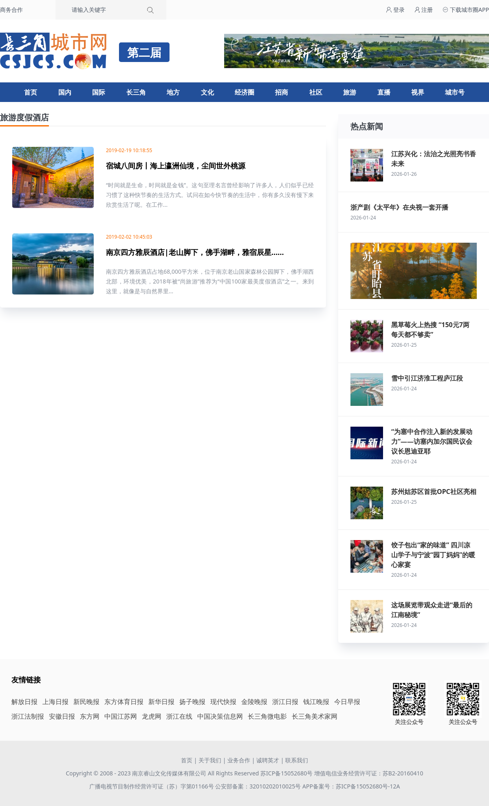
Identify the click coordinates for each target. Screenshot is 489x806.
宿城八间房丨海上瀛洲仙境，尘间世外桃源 (175, 165)
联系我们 (296, 760)
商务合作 (11, 9)
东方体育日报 (123, 701)
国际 (98, 92)
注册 (423, 9)
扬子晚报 (192, 701)
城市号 (455, 92)
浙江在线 (179, 716)
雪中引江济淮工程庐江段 (427, 378)
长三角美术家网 (314, 716)
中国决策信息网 (220, 716)
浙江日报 (285, 701)
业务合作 (238, 760)
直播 (383, 92)
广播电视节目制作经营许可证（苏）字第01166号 (152, 786)
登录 (395, 9)
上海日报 (55, 701)
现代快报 (223, 701)
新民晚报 (86, 701)
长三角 (136, 92)
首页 (30, 92)
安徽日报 (62, 716)
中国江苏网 (120, 716)
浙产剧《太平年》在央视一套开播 (399, 207)
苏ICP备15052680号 (286, 773)
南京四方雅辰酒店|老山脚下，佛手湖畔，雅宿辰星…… (195, 252)
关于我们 (209, 760)
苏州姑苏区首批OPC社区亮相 (433, 491)
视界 (417, 92)
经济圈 (244, 92)
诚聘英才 (267, 760)
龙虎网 (151, 716)
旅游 (349, 92)
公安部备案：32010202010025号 (258, 786)
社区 (315, 92)
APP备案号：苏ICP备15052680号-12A (351, 786)
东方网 (89, 716)
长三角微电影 (267, 716)
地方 (173, 92)
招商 (281, 92)
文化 (207, 92)
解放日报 (24, 701)
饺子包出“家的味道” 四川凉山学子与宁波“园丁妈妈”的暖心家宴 (433, 554)
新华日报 (161, 701)
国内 (64, 92)
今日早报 (347, 701)
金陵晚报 (254, 701)
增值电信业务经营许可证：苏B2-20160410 (368, 773)
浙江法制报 (27, 716)
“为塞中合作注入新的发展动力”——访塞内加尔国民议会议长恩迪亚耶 (431, 441)
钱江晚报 (316, 701)
